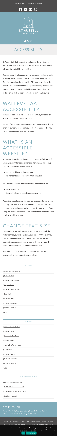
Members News (8, 276)
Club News (29, 3)
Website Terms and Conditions (38, 421)
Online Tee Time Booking (11, 271)
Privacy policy (31, 433)
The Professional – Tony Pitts (12, 382)
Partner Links (7, 421)
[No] (55, 431)
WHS (5, 312)
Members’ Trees (9, 299)
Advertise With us (9, 308)
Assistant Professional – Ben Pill (13, 387)
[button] (29, 41)
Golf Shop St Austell (10, 396)
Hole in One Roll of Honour (12, 289)
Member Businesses (10, 303)
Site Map (50, 421)
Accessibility (16, 421)
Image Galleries (8, 285)
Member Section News (11, 280)
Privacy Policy (25, 421)
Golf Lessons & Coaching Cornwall (14, 391)
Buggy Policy (7, 294)
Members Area (19, 3)
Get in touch (38, 3)
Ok (23, 433)
